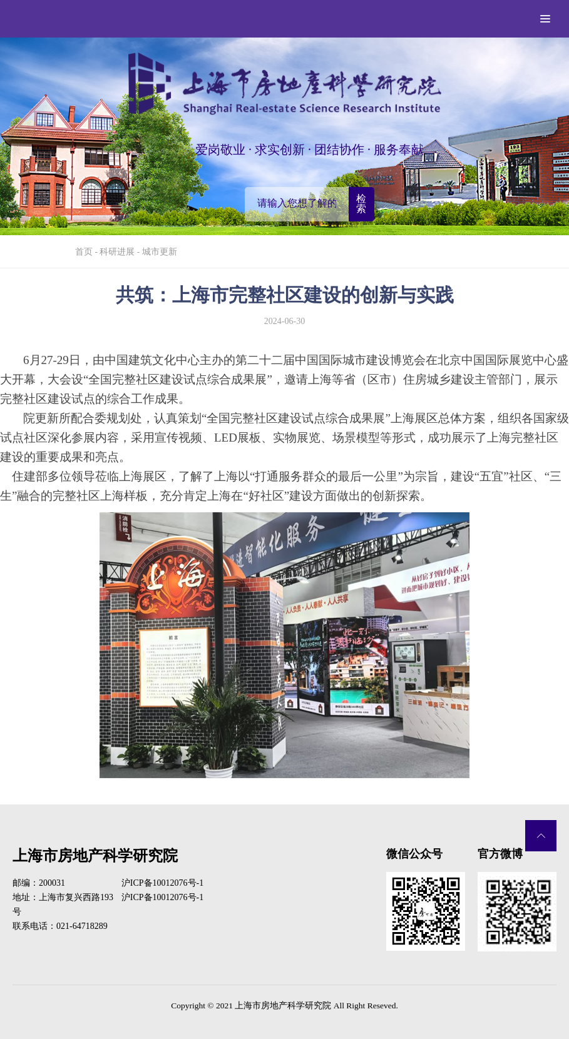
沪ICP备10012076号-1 (162, 883)
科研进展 (117, 251)
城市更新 (159, 251)
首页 (84, 251)
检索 (361, 203)
